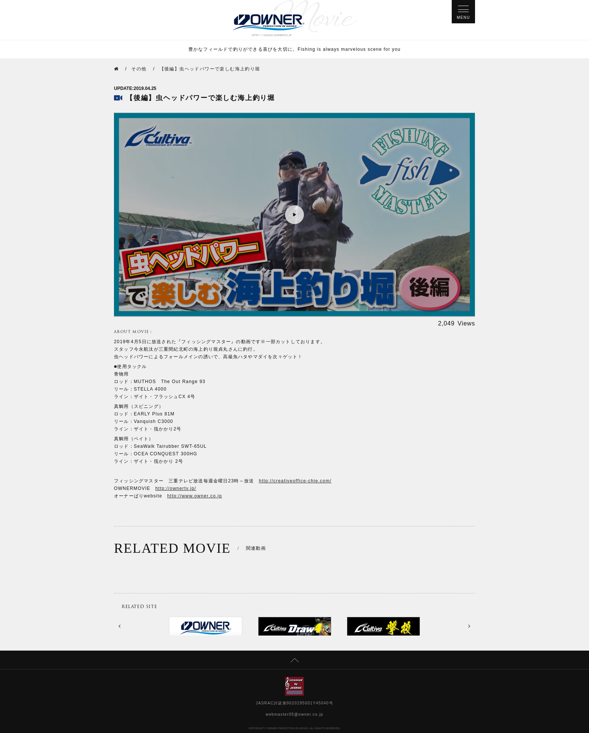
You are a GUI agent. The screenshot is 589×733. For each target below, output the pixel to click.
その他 (138, 68)
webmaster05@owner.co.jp (294, 714)
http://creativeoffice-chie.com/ (295, 481)
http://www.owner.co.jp (194, 496)
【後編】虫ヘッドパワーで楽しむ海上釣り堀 (209, 68)
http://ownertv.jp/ (175, 488)
